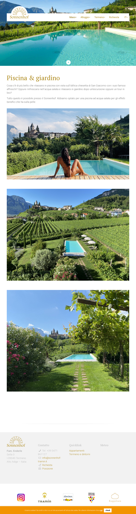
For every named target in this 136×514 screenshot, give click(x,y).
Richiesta (47, 465)
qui (101, 510)
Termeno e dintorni (79, 454)
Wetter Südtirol (114, 457)
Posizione (47, 468)
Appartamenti (76, 450)
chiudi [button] (107, 510)
